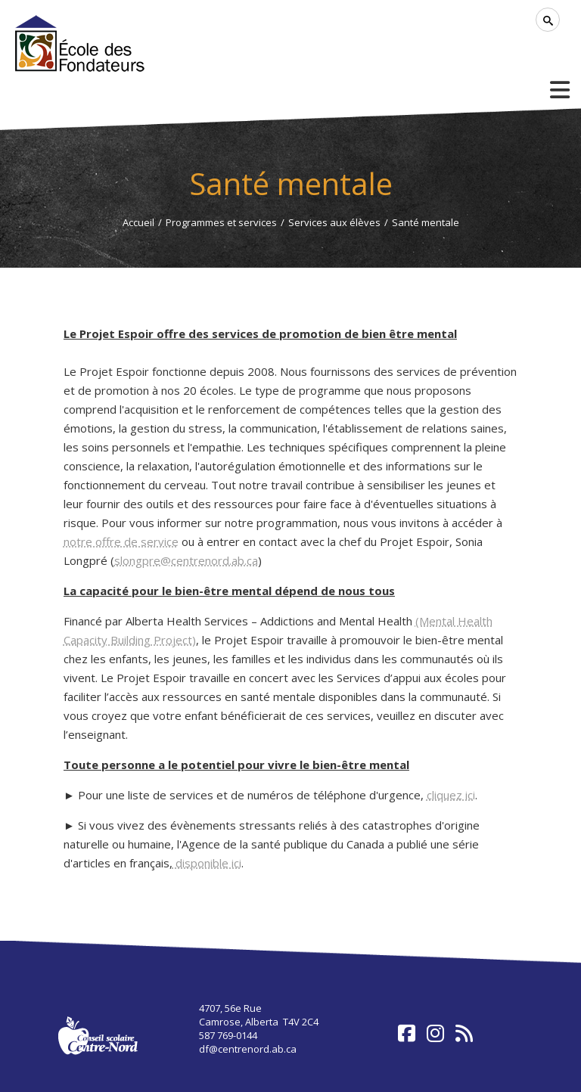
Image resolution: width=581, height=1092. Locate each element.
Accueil (138, 222)
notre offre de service (121, 541)
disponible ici (206, 862)
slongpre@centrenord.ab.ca (186, 560)
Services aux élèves (334, 222)
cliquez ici (451, 794)
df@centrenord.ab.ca (248, 1049)
